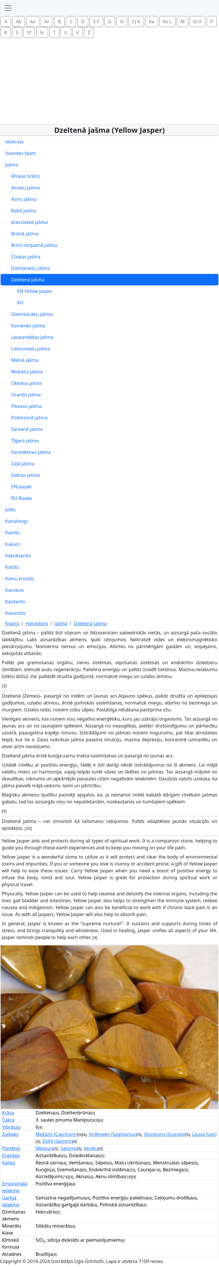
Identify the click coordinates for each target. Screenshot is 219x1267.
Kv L (167, 21)
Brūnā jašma (21, 234)
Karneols (14, 590)
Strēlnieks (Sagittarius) (113, 1134)
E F (96, 21)
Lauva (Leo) (204, 1134)
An (33, 21)
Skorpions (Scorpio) (164, 1134)
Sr (42, 32)
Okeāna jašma (23, 383)
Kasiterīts (15, 601)
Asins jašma (20, 199)
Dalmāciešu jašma (27, 268)
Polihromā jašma (26, 417)
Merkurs (45, 1148)
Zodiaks (10, 1134)
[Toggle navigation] (8, 8)
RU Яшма (18, 498)
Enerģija (11, 1155)
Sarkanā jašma (24, 429)
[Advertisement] (110, 81)
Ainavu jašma (22, 188)
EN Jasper (18, 486)
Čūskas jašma (23, 257)
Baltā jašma (20, 211)
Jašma (11, 165)
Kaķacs (12, 544)
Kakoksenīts (18, 555)
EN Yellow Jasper (29, 291)
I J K (136, 21)
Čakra (8, 1120)
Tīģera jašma (22, 440)
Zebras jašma (22, 475)
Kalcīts (12, 567)
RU (14, 303)
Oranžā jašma (23, 394)
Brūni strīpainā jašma (31, 245)
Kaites (8, 1163)
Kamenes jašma (25, 325)
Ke (151, 21)
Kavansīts (15, 613)
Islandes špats (20, 153)
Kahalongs (16, 521)
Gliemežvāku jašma (29, 314)
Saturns (68, 1148)
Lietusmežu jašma (27, 348)
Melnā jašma (22, 360)
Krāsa (8, 1112)
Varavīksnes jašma (28, 452)
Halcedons (37, 623)
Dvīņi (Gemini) (57, 1141)
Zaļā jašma (19, 463)
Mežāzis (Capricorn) (57, 1134)
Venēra (91, 1148)
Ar (47, 21)
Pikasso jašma (23, 406)
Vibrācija (11, 1127)
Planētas (11, 1148)
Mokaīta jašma (24, 371)
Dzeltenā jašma (24, 280)
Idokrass (14, 142)
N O (197, 21)
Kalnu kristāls (19, 578)
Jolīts (10, 509)
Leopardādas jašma (29, 337)
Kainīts (12, 532)
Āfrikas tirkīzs (22, 176)
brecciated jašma (26, 222)
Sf (29, 32)
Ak (18, 21)
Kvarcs (12, 623)
